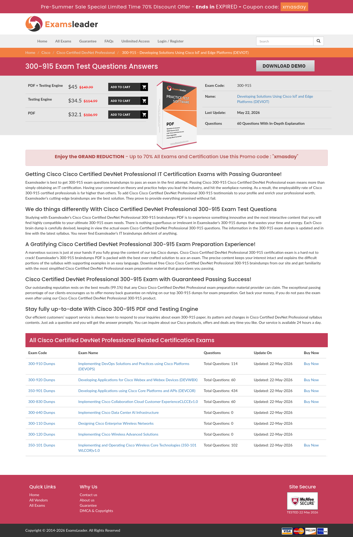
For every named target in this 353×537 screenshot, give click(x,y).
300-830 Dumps (41, 401)
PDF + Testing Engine (45, 85)
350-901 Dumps (41, 390)
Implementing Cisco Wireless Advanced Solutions (118, 434)
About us (87, 500)
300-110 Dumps (41, 423)
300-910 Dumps (41, 363)
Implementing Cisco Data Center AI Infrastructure (118, 412)
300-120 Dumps (41, 434)
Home (42, 41)
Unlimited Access (135, 41)
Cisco (45, 52)
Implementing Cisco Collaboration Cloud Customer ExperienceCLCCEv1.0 (138, 401)
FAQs (109, 41)
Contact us (88, 494)
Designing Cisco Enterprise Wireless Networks (116, 423)
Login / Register (171, 41)
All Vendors (38, 500)
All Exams (63, 41)
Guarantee (88, 41)
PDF (31, 113)
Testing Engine (40, 99)
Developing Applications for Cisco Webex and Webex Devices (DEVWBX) (138, 379)
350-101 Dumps (41, 445)
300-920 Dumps (41, 379)
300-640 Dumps (41, 412)
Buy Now (311, 363)
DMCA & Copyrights (96, 510)
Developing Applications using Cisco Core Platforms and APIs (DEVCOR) (136, 390)
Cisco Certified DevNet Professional (85, 52)
